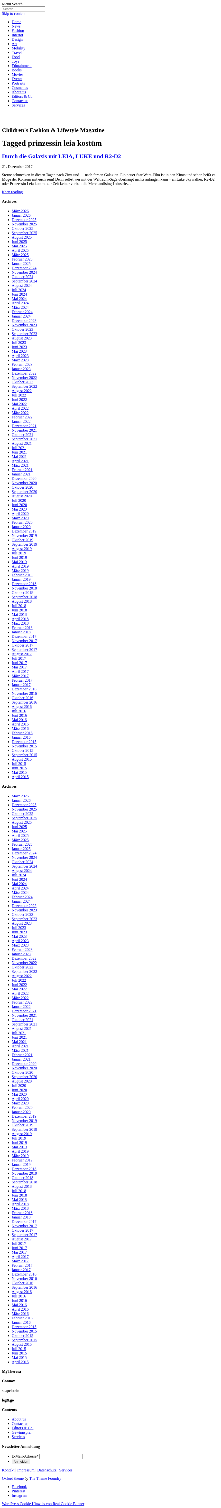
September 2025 (24, 233)
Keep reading (12, 192)
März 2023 (20, 360)
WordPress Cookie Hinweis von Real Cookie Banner (43, 1504)
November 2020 (24, 483)
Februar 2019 (22, 575)
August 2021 (22, 443)
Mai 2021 (19, 456)
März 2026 (20, 211)
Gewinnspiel (21, 1432)
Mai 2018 (19, 614)
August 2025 (22, 237)
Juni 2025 (19, 242)
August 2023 (22, 338)
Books (17, 70)
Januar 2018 (21, 632)
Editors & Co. (22, 96)
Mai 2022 (19, 404)
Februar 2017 (22, 680)
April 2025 (20, 250)
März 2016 (20, 728)
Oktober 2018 (22, 592)
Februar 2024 (22, 312)
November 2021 (24, 430)
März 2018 (20, 623)
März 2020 (20, 518)
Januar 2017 (21, 685)
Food (16, 57)
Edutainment (22, 66)
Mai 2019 (19, 562)
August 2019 (22, 549)
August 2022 (22, 391)
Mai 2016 (19, 720)
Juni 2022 (19, 399)
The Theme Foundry (45, 1478)
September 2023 (24, 334)
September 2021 (24, 439)
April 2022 (20, 408)
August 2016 (22, 707)
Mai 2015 (19, 772)
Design (17, 39)
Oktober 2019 (22, 540)
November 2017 (24, 641)
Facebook (19, 1487)
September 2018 (24, 597)
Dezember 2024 (24, 268)
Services (18, 105)
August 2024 (22, 285)
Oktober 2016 (22, 698)
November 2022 (24, 378)
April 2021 (20, 461)
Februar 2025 (22, 259)
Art (14, 44)
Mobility (18, 48)
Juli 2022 (19, 395)
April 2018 (20, 619)
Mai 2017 (19, 667)
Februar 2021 (22, 470)
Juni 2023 (19, 347)
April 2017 (20, 671)
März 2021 (20, 465)
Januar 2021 (21, 474)
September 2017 (24, 650)
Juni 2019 (19, 557)
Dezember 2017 (24, 636)
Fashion (18, 31)
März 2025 (20, 255)
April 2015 (20, 777)
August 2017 (22, 654)
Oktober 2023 (22, 329)
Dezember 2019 (24, 531)
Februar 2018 (22, 628)
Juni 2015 (19, 768)
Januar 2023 (21, 369)
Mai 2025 (19, 246)
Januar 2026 (21, 215)
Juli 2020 (19, 500)
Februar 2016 (22, 733)
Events (17, 79)
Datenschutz (46, 1470)
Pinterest (18, 1491)
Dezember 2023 (24, 321)
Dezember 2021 (24, 426)
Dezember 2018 (24, 584)
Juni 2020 (19, 505)
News (16, 26)
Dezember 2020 (24, 478)
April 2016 (20, 724)
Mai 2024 (19, 299)
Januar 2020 (21, 527)
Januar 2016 (21, 737)
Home (16, 22)
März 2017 (20, 676)
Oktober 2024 (22, 277)
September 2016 (24, 702)
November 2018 (24, 588)
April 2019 (20, 566)
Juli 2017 (19, 658)
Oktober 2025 (22, 228)
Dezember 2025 (24, 220)
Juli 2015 (19, 764)
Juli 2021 (19, 448)
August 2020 (22, 496)
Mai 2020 (19, 509)
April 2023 (20, 356)
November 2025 (24, 224)
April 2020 (20, 514)
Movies (17, 74)
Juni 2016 (19, 715)
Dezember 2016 (24, 689)
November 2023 (24, 325)
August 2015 (22, 759)
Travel (17, 52)
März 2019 (20, 571)
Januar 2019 (21, 579)
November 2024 (24, 272)
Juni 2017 (19, 663)
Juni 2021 (19, 452)
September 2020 (24, 492)
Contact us (20, 101)
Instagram (19, 1495)
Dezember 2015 (24, 742)
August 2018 (22, 601)
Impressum (26, 1470)
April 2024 (20, 303)
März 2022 (20, 413)
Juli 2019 (19, 553)
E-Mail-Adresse (25, 1456)
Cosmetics (20, 88)
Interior (17, 35)
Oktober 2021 (22, 435)
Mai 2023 (19, 351)
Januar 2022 (21, 421)
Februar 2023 (22, 364)
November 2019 (24, 535)
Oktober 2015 (22, 750)
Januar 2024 (21, 316)
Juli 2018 (19, 606)
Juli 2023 (19, 342)
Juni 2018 (19, 610)
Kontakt (8, 1470)
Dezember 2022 (24, 373)
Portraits (18, 83)
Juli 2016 (19, 711)
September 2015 (24, 755)
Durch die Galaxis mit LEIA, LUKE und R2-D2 (61, 156)
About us (19, 92)
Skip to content (14, 13)
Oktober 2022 (22, 382)
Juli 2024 (19, 290)
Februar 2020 (22, 522)
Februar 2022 (22, 417)
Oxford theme (13, 1478)
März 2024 (20, 307)
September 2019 (24, 544)
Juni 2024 (19, 294)
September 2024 (24, 281)
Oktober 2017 (22, 645)
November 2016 (24, 693)
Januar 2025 (21, 263)
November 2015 (24, 746)
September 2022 (24, 386)
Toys (15, 61)
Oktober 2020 (22, 487)
